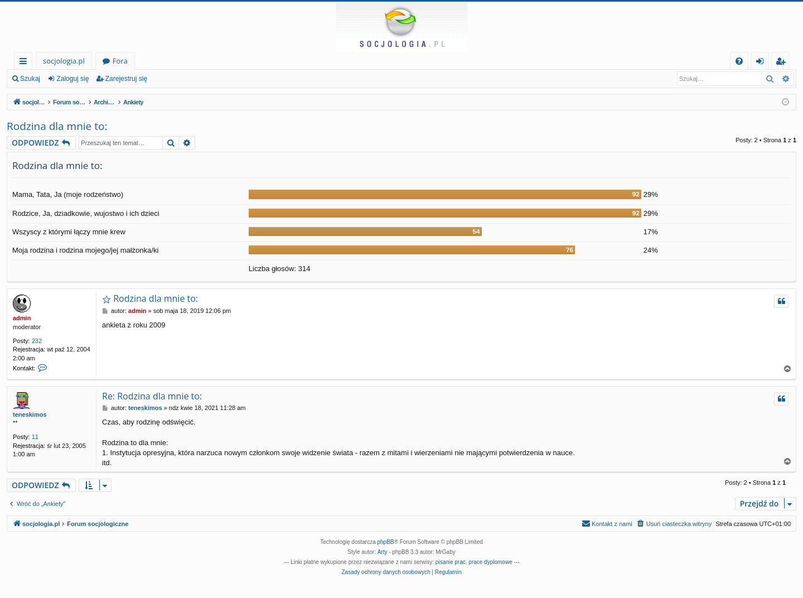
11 (35, 436)
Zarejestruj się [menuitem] (783, 63)
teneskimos (30, 414)
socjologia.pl (64, 61)
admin (22, 318)
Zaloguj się (72, 79)
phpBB (386, 542)
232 (37, 340)
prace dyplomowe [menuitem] (490, 562)
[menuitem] (739, 61)
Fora (120, 61)
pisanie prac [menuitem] (451, 562)
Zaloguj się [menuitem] (762, 63)
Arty (383, 552)
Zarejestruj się (126, 79)
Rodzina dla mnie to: (57, 126)
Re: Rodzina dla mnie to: (152, 396)
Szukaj (30, 79)
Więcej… (25, 63)
